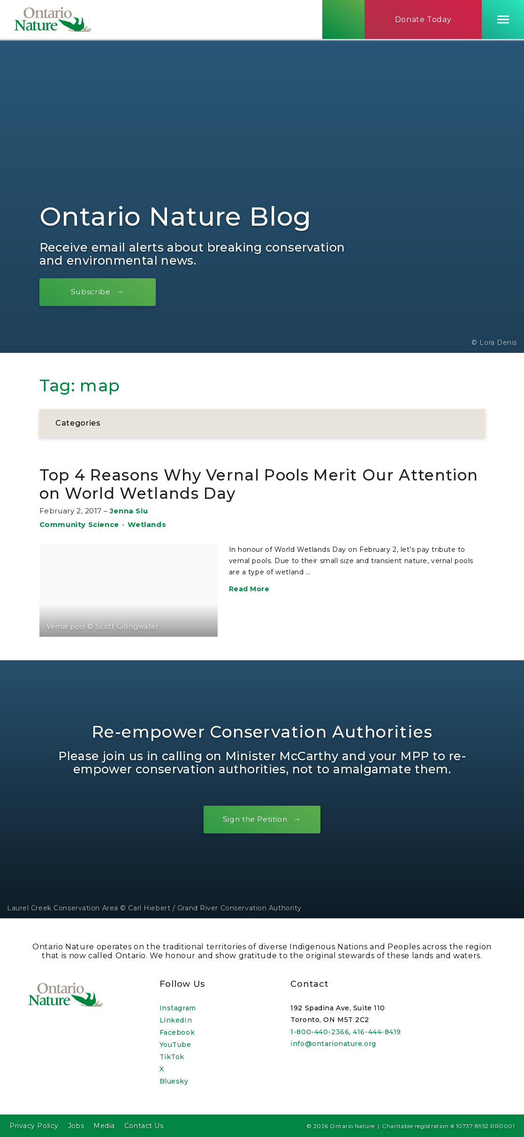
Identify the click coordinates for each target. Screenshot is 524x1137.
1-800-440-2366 (319, 1032)
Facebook (177, 1032)
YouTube (175, 1044)
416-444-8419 (377, 1032)
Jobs (76, 1126)
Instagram (177, 1008)
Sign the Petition (255, 820)
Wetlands (147, 524)
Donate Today (423, 20)
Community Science (79, 524)
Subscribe (93, 292)
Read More (249, 589)
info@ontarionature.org (333, 1043)
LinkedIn (175, 1020)
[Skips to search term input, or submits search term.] (343, 20)
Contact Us (144, 1126)
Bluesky (174, 1081)
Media (104, 1126)
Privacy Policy (34, 1126)
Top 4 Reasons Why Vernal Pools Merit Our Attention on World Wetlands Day (228, 484)
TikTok (171, 1057)
